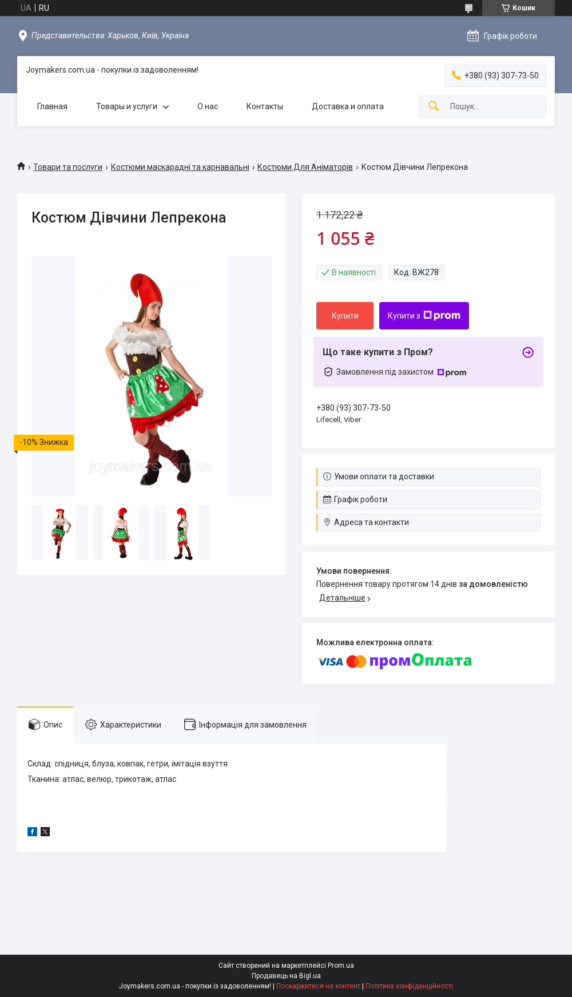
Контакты (265, 106)
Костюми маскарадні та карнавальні (180, 167)
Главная (52, 106)
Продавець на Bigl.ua (286, 976)
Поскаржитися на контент (318, 986)
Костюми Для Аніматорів (305, 167)
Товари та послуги (67, 167)
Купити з (424, 316)
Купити (345, 315)
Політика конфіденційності (409, 986)
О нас (207, 106)
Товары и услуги (126, 106)
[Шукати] (434, 107)
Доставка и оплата (348, 106)
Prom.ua (341, 966)
